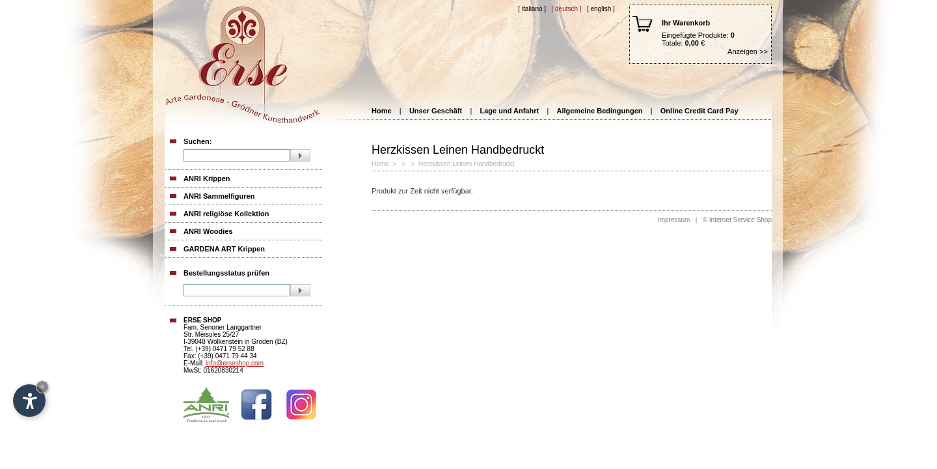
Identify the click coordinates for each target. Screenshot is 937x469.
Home (382, 111)
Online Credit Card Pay (699, 111)
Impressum (674, 219)
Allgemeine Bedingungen (599, 111)
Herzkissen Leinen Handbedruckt (466, 163)
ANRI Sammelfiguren (218, 196)
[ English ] (601, 8)
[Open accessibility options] (29, 400)
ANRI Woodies (208, 231)
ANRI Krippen (206, 178)
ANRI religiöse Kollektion (226, 214)
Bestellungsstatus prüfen (226, 273)
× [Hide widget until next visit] (42, 386)
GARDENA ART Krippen (224, 249)
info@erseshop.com (235, 363)
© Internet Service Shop (737, 219)
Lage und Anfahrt (509, 111)
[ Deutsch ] (566, 8)
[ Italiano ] (532, 8)
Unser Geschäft (435, 111)
